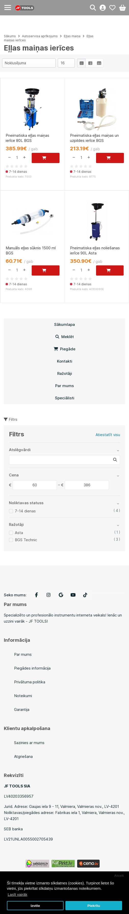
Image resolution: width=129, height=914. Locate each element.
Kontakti (64, 361)
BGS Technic (26, 539)
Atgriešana (23, 756)
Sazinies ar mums (29, 742)
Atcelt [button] (119, 876)
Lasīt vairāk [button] (17, 894)
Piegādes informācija (32, 668)
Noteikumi (23, 695)
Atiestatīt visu (108, 434)
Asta (19, 532)
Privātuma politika (29, 682)
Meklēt (64, 336)
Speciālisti (64, 398)
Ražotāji (64, 373)
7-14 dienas (25, 511)
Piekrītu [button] (93, 906)
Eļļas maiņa (72, 36)
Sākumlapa (64, 324)
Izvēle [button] (35, 906)
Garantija (21, 709)
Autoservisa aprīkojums (40, 36)
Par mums (64, 385)
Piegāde (64, 349)
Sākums (10, 36)
